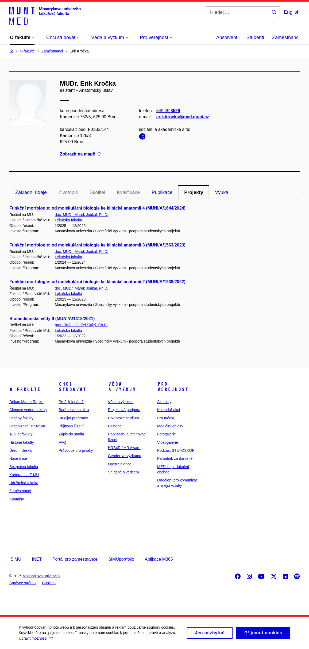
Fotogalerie (166, 434)
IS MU (15, 559)
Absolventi (227, 37)
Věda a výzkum (122, 386)
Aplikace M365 (159, 559)
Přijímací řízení (71, 426)
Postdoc (115, 426)
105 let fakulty (20, 434)
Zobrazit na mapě (80, 154)
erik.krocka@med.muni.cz (182, 117)
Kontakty (16, 499)
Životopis (68, 192)
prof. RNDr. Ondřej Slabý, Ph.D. (81, 325)
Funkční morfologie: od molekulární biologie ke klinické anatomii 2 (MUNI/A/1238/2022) (97, 281)
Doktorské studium (123, 418)
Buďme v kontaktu (74, 410)
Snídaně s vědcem (123, 472)
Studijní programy (73, 418)
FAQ (62, 442)
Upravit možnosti (36, 641)
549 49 (168, 110)
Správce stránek (22, 583)
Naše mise (18, 458)
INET (36, 559)
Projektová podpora (124, 410)
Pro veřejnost (172, 386)
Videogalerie (167, 442)
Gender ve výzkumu (124, 456)
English (292, 12)
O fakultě (25, 389)
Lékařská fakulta (68, 220)
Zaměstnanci (286, 37)
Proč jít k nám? (71, 402)
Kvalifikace (128, 192)
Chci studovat (72, 386)
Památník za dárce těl (175, 458)
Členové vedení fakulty (28, 410)
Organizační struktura (27, 426)
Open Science (120, 464)
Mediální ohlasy (170, 426)
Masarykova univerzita (41, 576)
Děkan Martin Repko (26, 402)
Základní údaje (31, 192)
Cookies (49, 583)
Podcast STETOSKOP (176, 450)
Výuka (221, 192)
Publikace (162, 192)
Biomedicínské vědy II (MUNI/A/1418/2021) (52, 318)
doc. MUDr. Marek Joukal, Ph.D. (81, 214)
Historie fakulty (21, 442)
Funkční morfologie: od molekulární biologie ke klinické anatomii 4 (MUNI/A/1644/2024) (97, 208)
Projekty (193, 192)
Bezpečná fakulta (23, 467)
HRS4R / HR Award (124, 448)
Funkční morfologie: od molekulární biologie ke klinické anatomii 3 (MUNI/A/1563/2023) (97, 245)
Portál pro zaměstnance (75, 559)
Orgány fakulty (21, 418)
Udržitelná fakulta (23, 483)
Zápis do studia (71, 434)
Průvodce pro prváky (76, 450)
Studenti (255, 37)
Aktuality (164, 402)
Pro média (165, 418)
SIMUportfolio (121, 559)
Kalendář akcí (168, 410)
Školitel (97, 192)
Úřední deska (20, 450)
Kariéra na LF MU (24, 475)
